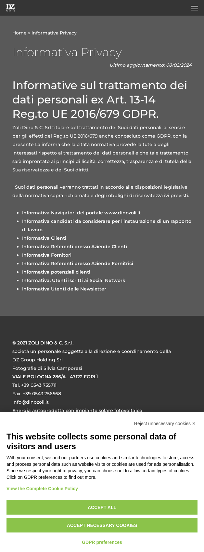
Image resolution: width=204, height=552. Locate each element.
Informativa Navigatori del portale (62, 213)
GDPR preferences (102, 542)
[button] (194, 8)
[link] (122, 213)
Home (19, 33)
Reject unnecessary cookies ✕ (165, 423)
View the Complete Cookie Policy (42, 488)
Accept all (102, 507)
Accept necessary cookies (102, 525)
